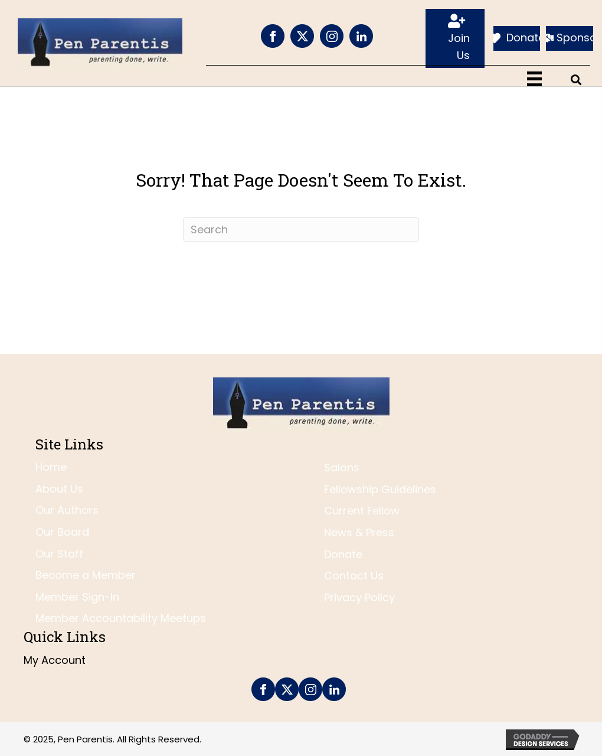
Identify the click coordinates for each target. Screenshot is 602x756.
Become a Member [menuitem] (85, 575)
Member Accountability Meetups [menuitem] (120, 618)
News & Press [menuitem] (359, 532)
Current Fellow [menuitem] (362, 510)
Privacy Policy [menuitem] (359, 597)
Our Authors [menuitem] (67, 510)
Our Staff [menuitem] (59, 553)
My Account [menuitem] (55, 660)
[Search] (301, 229)
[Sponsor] (569, 38)
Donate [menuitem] (343, 554)
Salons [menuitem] (341, 467)
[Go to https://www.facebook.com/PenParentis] (272, 36)
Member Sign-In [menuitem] (77, 596)
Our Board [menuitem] (62, 531)
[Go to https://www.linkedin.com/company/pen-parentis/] (361, 36)
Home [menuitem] (51, 467)
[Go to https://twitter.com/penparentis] (302, 36)
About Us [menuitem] (59, 488)
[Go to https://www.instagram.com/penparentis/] (331, 36)
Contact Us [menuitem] (354, 575)
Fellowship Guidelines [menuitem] (380, 489)
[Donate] (517, 38)
